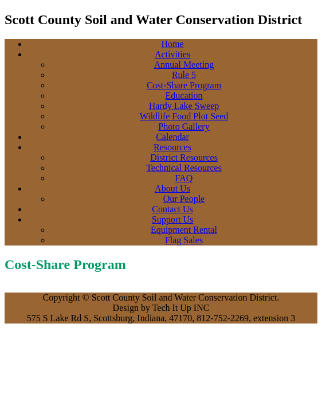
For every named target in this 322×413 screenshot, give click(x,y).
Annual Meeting (184, 64)
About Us (172, 188)
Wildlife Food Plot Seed (184, 116)
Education (184, 95)
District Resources (184, 157)
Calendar (172, 137)
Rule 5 (184, 75)
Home (172, 44)
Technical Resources (184, 168)
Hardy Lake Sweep (184, 106)
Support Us (172, 219)
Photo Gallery (183, 126)
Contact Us (172, 209)
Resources (172, 147)
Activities (172, 54)
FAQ (184, 178)
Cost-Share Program (184, 85)
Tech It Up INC (181, 308)
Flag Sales (184, 240)
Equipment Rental (184, 230)
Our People (184, 199)
